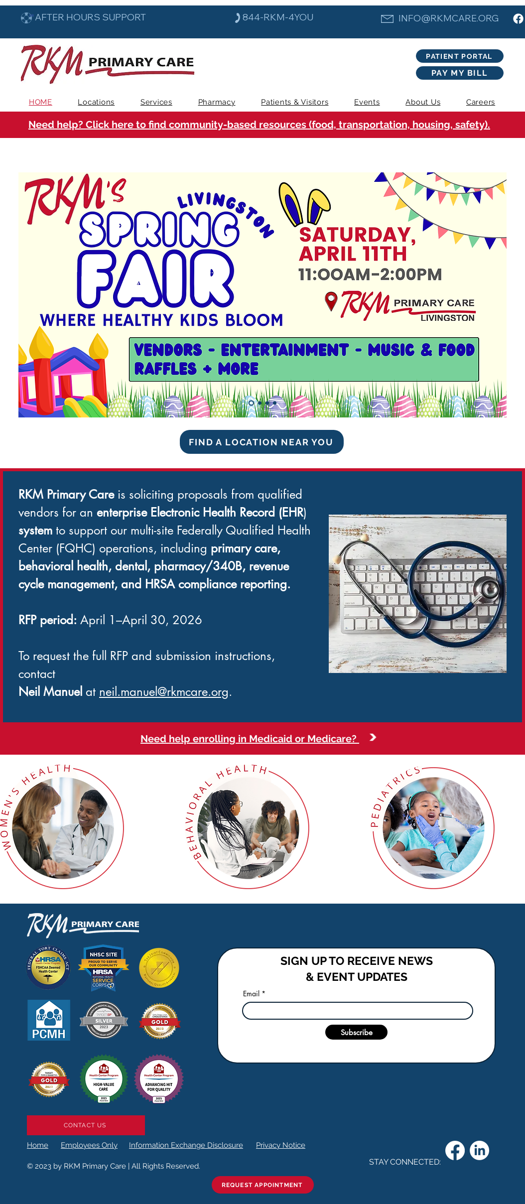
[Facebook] (518, 18)
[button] (156, 102)
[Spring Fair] (251, 403)
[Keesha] (260, 403)
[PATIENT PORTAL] (460, 56)
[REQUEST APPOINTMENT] (262, 1185)
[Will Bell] (274, 403)
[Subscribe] (356, 1032)
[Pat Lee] (267, 403)
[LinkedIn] (479, 1150)
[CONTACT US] (86, 1125)
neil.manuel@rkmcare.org (164, 691)
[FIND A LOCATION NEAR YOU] (262, 442)
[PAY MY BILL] (460, 73)
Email (251, 993)
